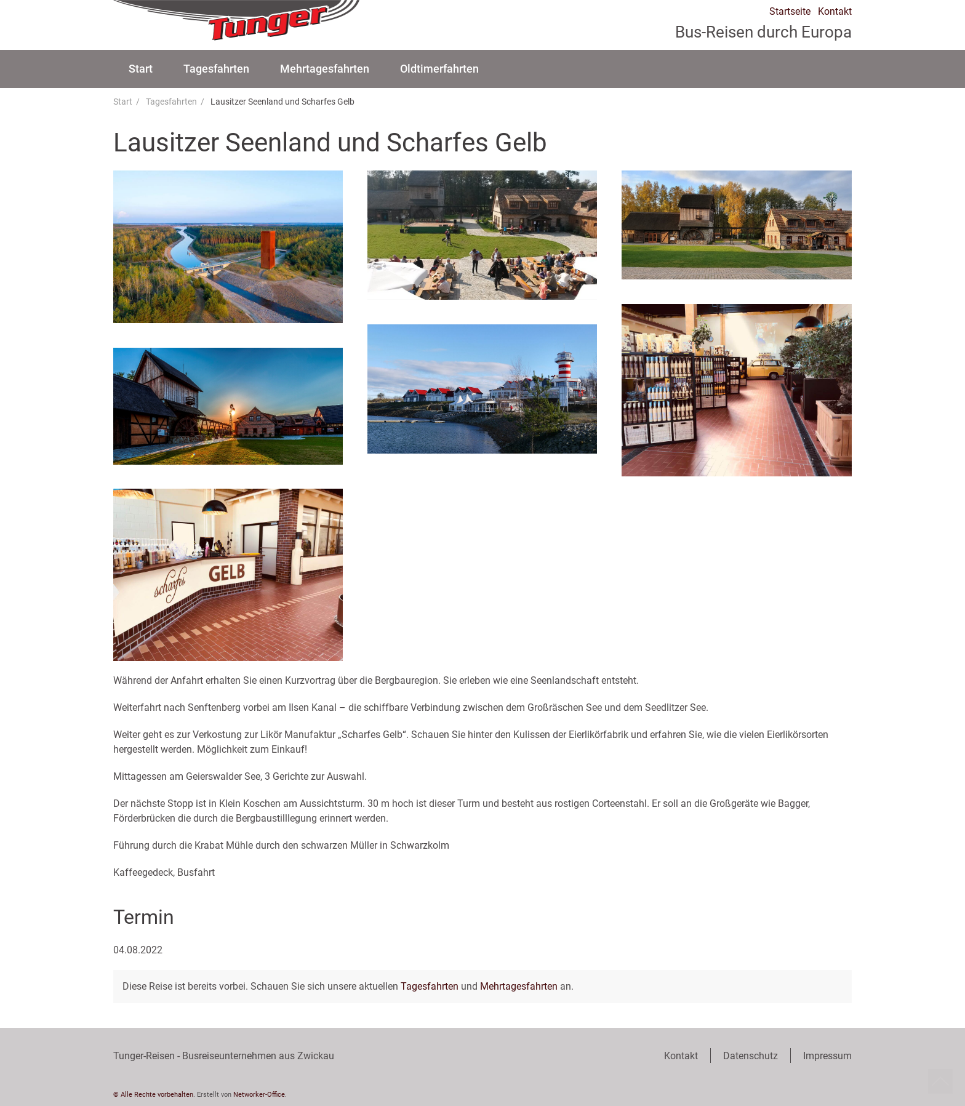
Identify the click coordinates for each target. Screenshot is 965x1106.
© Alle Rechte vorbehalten (153, 1095)
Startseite (790, 11)
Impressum (827, 1056)
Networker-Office (259, 1095)
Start (141, 68)
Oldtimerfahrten (439, 68)
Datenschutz (750, 1056)
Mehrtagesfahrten (324, 68)
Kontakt (835, 11)
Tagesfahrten (216, 68)
